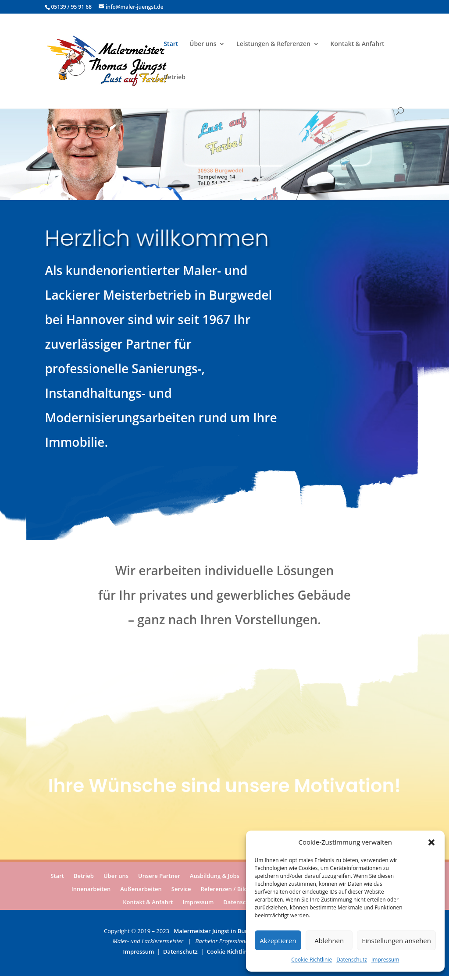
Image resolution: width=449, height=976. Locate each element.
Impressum (385, 959)
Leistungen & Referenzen (273, 44)
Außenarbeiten (141, 889)
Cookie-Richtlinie (311, 959)
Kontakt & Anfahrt (358, 44)
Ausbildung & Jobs (214, 876)
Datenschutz (351, 959)
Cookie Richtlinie (229, 951)
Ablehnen (329, 940)
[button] (431, 842)
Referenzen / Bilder (227, 889)
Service (181, 889)
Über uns (202, 44)
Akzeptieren (278, 940)
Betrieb (174, 77)
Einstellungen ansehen (396, 940)
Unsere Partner (159, 876)
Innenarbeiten (90, 889)
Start (171, 44)
